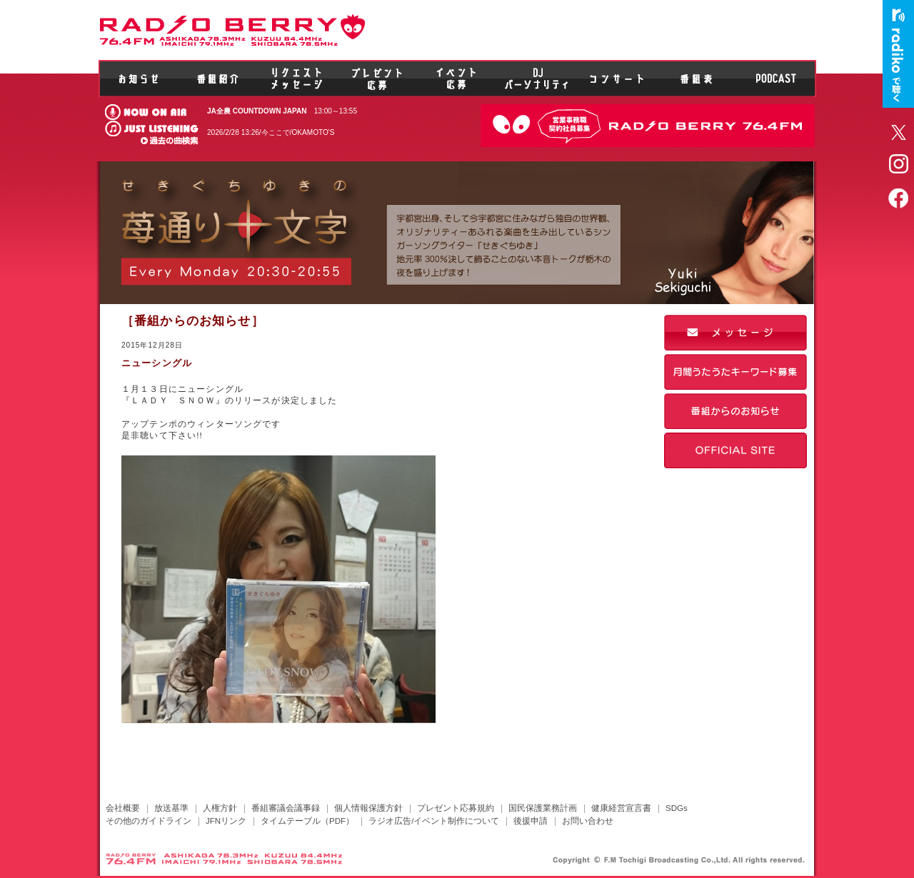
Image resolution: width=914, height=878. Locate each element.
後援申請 (530, 821)
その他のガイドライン (148, 821)
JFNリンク (226, 821)
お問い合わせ (587, 821)
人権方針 (220, 808)
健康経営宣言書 (621, 808)
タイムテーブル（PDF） (307, 821)
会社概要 (123, 808)
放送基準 (171, 808)
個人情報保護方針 (368, 808)
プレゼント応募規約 (455, 808)
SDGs (677, 808)
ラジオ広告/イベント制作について (433, 821)
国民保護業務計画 (542, 808)
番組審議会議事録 (285, 808)
